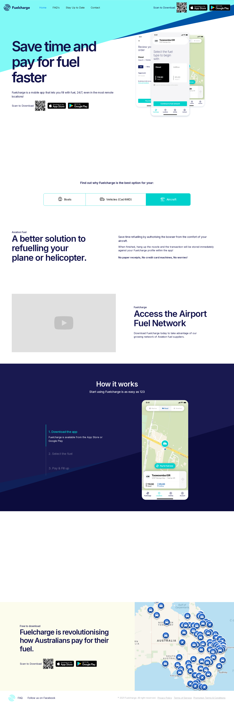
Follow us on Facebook (41, 697)
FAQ (20, 697)
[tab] (64, 199)
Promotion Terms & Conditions (209, 698)
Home (42, 7)
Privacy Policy (165, 698)
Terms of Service (183, 698)
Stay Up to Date (75, 7)
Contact (95, 7)
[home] (17, 7)
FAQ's (56, 7)
